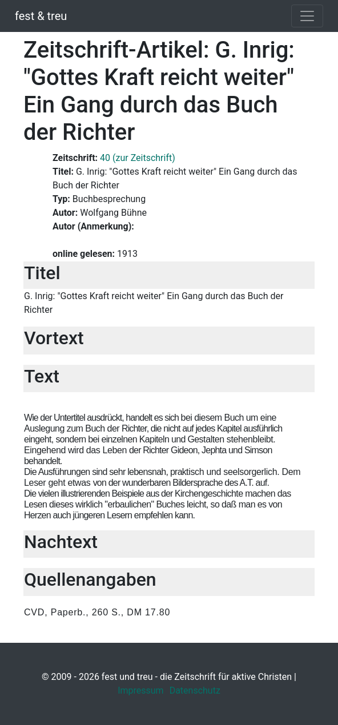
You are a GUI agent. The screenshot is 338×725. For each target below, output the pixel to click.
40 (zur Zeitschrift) (137, 157)
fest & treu (41, 16)
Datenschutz (195, 690)
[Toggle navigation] (307, 16)
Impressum (141, 690)
